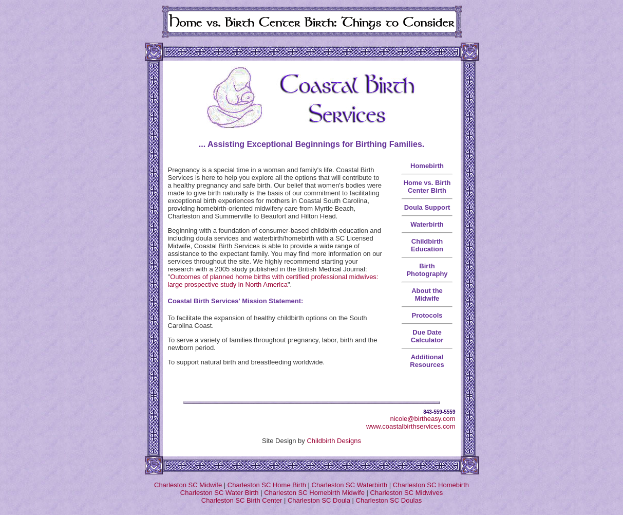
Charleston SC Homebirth (431, 485)
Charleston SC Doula (319, 500)
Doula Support (427, 207)
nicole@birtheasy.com (422, 418)
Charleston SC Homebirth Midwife (314, 492)
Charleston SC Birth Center (241, 500)
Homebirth (427, 166)
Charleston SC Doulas (389, 500)
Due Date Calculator (427, 336)
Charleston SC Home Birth (267, 485)
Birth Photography (426, 270)
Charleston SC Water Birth (219, 492)
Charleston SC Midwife (188, 485)
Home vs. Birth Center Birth (427, 186)
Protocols (427, 315)
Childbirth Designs (334, 441)
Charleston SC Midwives (406, 492)
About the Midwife (427, 294)
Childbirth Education (427, 245)
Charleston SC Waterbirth (350, 485)
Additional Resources (427, 361)
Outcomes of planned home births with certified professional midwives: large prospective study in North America (273, 280)
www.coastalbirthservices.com (410, 426)
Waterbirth (427, 224)
